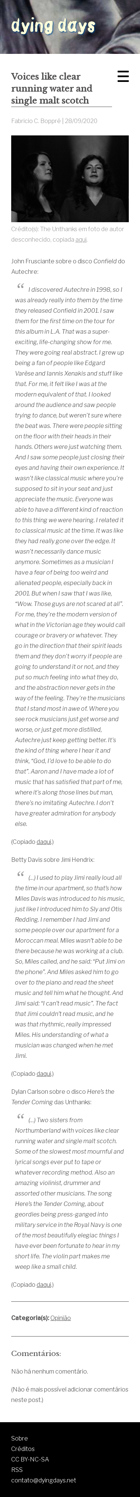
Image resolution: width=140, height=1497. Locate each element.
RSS (17, 1469)
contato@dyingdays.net (43, 1480)
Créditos (23, 1448)
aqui (81, 239)
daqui (44, 841)
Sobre (19, 1438)
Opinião (60, 1318)
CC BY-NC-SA (30, 1459)
